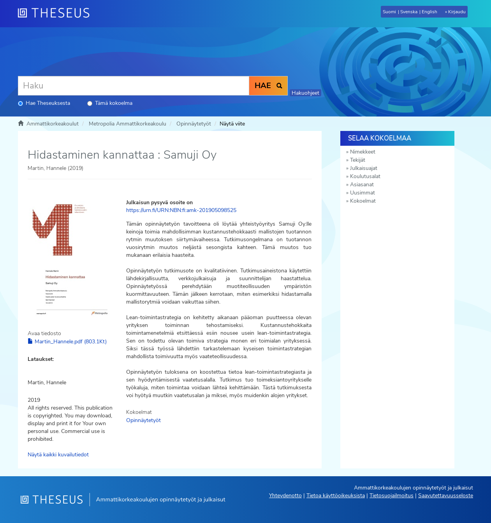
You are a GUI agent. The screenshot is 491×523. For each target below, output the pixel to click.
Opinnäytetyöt (193, 123)
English (429, 12)
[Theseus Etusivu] (57, 13)
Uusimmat (362, 192)
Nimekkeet (362, 151)
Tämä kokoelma (109, 103)
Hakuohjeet (305, 93)
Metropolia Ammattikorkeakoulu (127, 123)
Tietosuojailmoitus (392, 495)
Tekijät (357, 160)
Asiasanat (362, 184)
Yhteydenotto (285, 495)
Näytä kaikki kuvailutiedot (58, 454)
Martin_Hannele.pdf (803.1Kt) (67, 341)
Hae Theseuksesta (44, 103)
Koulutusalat (365, 176)
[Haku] (133, 85)
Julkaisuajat (363, 168)
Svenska (408, 12)
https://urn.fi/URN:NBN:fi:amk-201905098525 (181, 210)
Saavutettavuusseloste (445, 495)
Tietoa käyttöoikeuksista (335, 495)
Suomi (389, 12)
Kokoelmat (363, 201)
